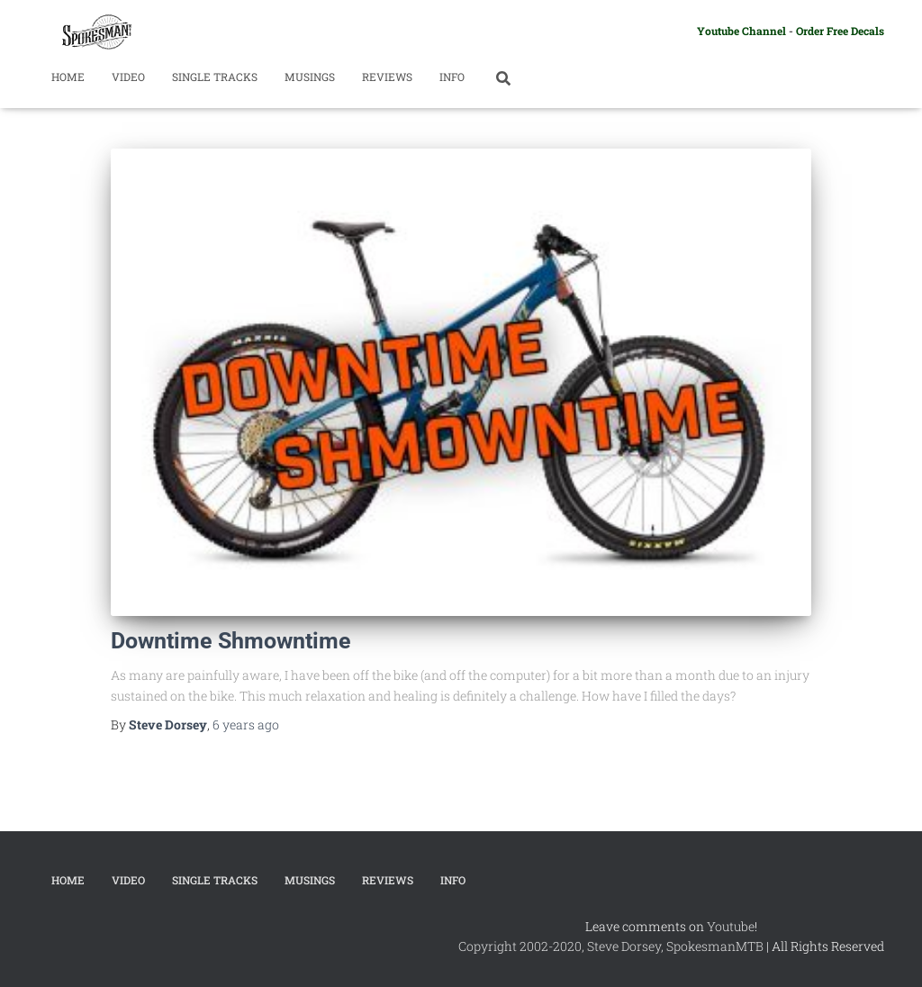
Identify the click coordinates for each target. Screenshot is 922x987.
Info (452, 76)
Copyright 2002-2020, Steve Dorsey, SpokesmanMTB (611, 946)
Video (128, 76)
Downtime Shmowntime (231, 641)
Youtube (731, 926)
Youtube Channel (741, 30)
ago (245, 724)
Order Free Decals (840, 30)
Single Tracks (215, 76)
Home (68, 76)
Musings (310, 76)
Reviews (387, 76)
